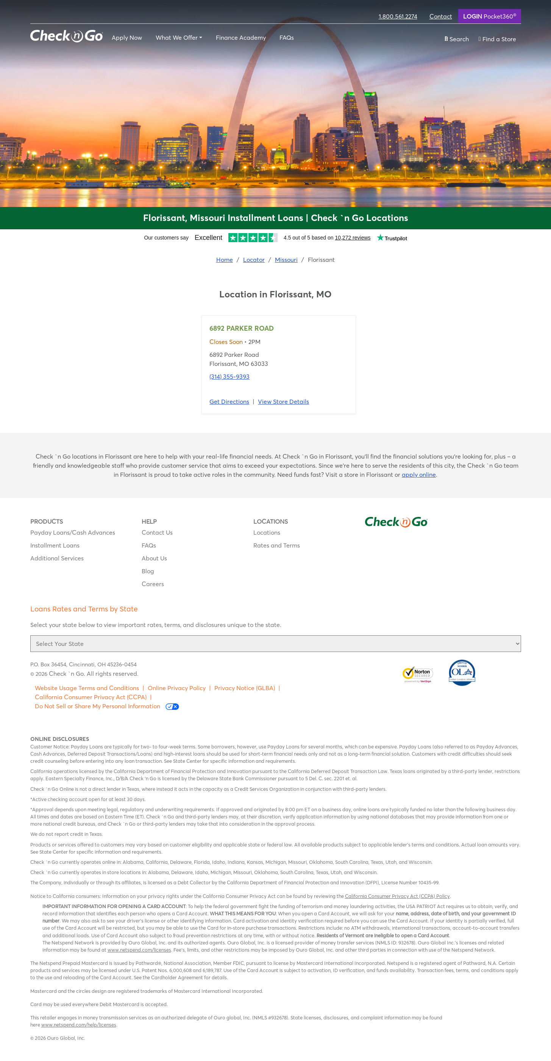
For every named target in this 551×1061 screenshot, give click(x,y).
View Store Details (283, 401)
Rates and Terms (276, 545)
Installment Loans (55, 545)
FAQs (286, 37)
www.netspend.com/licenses (139, 950)
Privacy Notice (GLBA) (244, 688)
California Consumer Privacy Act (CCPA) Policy (397, 896)
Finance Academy (241, 37)
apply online (419, 474)
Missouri (286, 259)
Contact (440, 16)
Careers (153, 584)
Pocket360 (489, 16)
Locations (266, 532)
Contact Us (157, 532)
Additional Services (57, 558)
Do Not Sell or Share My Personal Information (107, 706)
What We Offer (177, 37)
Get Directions (229, 401)
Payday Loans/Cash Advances (72, 532)
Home (224, 259)
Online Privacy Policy (177, 688)
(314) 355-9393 (229, 376)
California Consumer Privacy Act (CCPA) (91, 697)
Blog (148, 571)
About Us (154, 558)
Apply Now (127, 37)
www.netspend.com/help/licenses (78, 1025)
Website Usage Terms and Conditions (87, 688)
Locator (254, 259)
